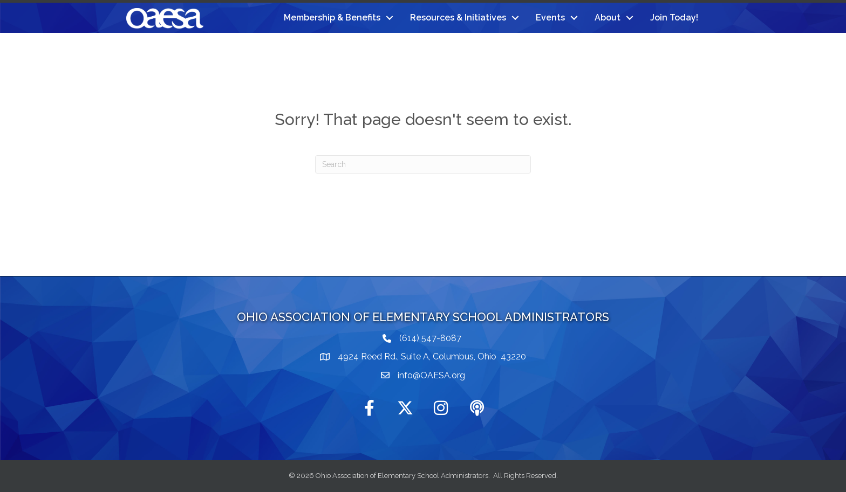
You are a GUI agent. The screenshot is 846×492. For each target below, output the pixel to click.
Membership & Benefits (332, 17)
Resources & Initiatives (458, 17)
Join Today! (674, 17)
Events (550, 17)
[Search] (423, 164)
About (607, 17)
